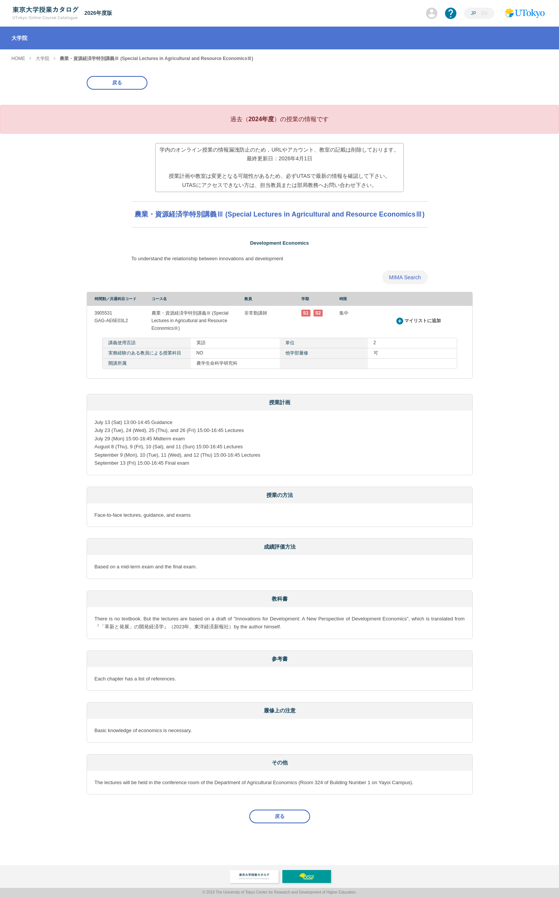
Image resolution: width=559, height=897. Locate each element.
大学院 (42, 58)
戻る (117, 82)
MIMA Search (405, 277)
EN (484, 13)
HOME (18, 58)
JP (473, 13)
